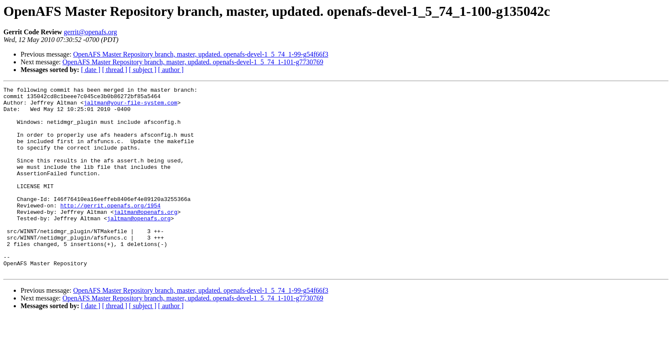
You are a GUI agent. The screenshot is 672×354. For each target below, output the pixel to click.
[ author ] (171, 69)
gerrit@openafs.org (90, 32)
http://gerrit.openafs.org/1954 (110, 230)
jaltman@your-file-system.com (130, 106)
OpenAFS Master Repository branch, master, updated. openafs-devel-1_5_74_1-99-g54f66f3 (200, 54)
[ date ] (90, 69)
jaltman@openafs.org (145, 237)
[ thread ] (114, 69)
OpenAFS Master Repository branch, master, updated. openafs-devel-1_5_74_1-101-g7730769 (193, 62)
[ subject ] (142, 69)
